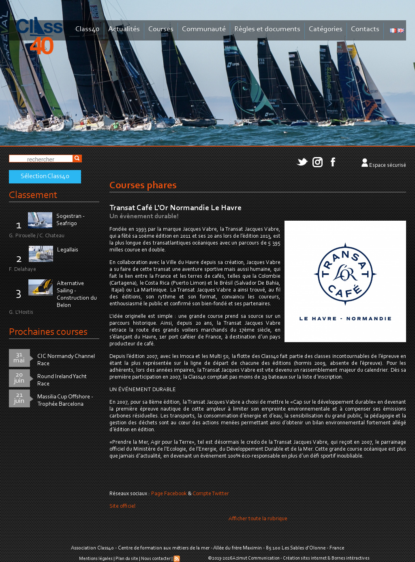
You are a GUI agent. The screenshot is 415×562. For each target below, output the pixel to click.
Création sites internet (305, 558)
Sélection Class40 (45, 176)
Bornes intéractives (351, 558)
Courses (160, 29)
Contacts (365, 29)
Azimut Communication (256, 558)
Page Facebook (169, 494)
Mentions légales (96, 558)
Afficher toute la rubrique (258, 519)
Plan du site (127, 558)
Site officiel (122, 506)
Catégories (325, 29)
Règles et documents (267, 29)
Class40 (87, 29)
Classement (33, 195)
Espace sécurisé (387, 165)
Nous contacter (156, 558)
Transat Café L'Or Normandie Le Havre (175, 208)
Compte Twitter (211, 494)
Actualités (124, 29)
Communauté (204, 29)
